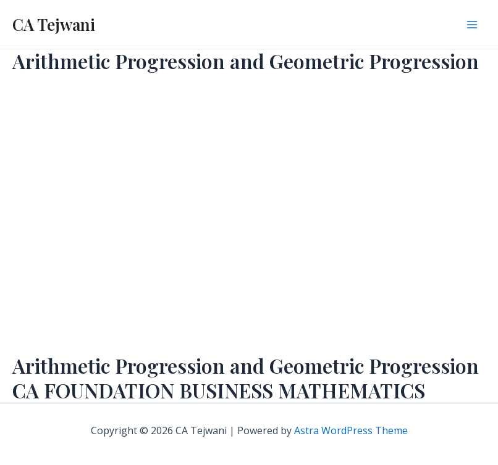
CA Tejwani (53, 24)
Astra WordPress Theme (351, 430)
